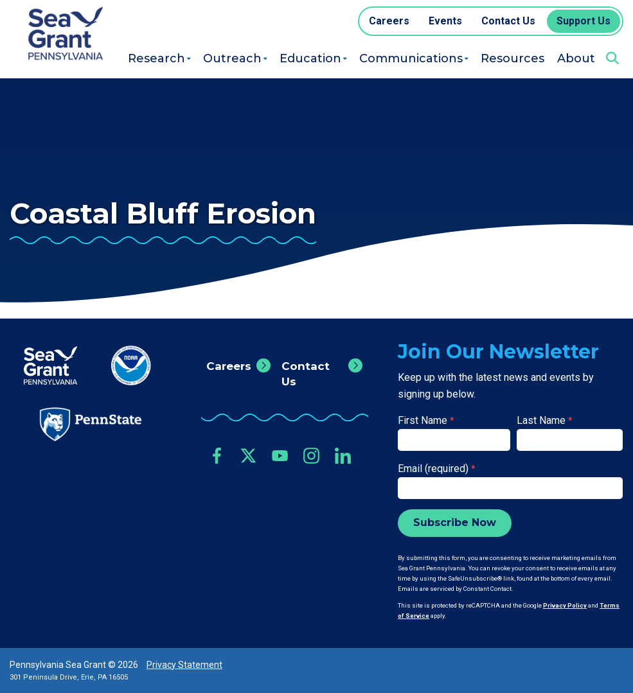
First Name (426, 420)
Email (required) (437, 468)
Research (156, 58)
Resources (512, 58)
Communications (411, 58)
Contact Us (305, 374)
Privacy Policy (565, 605)
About (576, 58)
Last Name (545, 420)
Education (310, 58)
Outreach (232, 58)
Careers (228, 366)
